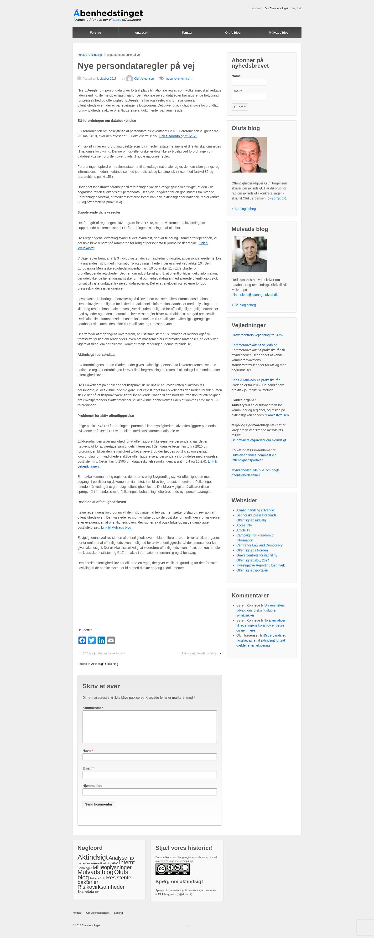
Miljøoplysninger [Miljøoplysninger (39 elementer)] (112, 873)
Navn (87, 756)
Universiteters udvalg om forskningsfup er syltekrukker (260, 610)
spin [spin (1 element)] (97, 897)
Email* (249, 95)
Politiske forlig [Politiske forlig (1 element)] (97, 884)
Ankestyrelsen (278, 415)
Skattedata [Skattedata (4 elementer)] (86, 897)
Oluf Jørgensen (140, 78)
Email (87, 774)
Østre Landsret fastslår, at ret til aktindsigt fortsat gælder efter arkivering (261, 640)
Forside (95, 32)
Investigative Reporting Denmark (260, 565)
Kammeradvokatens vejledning (254, 345)
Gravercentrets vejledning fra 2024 (257, 335)
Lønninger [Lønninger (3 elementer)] (85, 874)
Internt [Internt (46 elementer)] (127, 868)
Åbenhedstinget (90, 931)
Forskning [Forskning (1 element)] (105, 869)
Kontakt (256, 8)
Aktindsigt (95, 54)
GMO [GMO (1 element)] (115, 869)
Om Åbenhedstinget (276, 8)
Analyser (141, 32)
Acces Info (244, 525)
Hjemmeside (92, 791)
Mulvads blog (279, 32)
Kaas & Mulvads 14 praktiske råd (256, 380)
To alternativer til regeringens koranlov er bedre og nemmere (260, 625)
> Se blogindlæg (244, 209)
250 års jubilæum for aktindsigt (104, 653)
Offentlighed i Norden (252, 550)
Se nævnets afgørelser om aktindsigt (259, 440)
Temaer (187, 32)
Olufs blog (232, 32)
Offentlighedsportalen (252, 570)
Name (249, 80)
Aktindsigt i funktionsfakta (199, 653)
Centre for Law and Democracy (259, 545)
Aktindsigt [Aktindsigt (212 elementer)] (93, 863)
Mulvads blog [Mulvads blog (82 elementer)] (96, 877)
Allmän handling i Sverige (255, 510)
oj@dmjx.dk (276, 198)
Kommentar (93, 708)
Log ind (296, 8)
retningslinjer (187, 866)
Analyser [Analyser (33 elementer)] (119, 864)
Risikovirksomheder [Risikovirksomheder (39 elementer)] (101, 893)
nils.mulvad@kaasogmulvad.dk (255, 295)
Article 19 (243, 530)
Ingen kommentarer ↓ (179, 78)
